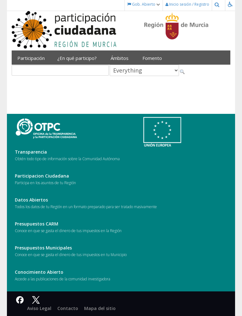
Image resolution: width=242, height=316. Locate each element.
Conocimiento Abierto (39, 272)
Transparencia (31, 152)
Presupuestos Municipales (43, 248)
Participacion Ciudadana (42, 176)
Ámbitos (122, 58)
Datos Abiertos (31, 200)
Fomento (154, 58)
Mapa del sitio (100, 308)
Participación (32, 58)
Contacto (67, 308)
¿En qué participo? (79, 58)
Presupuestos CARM (36, 224)
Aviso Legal (39, 308)
